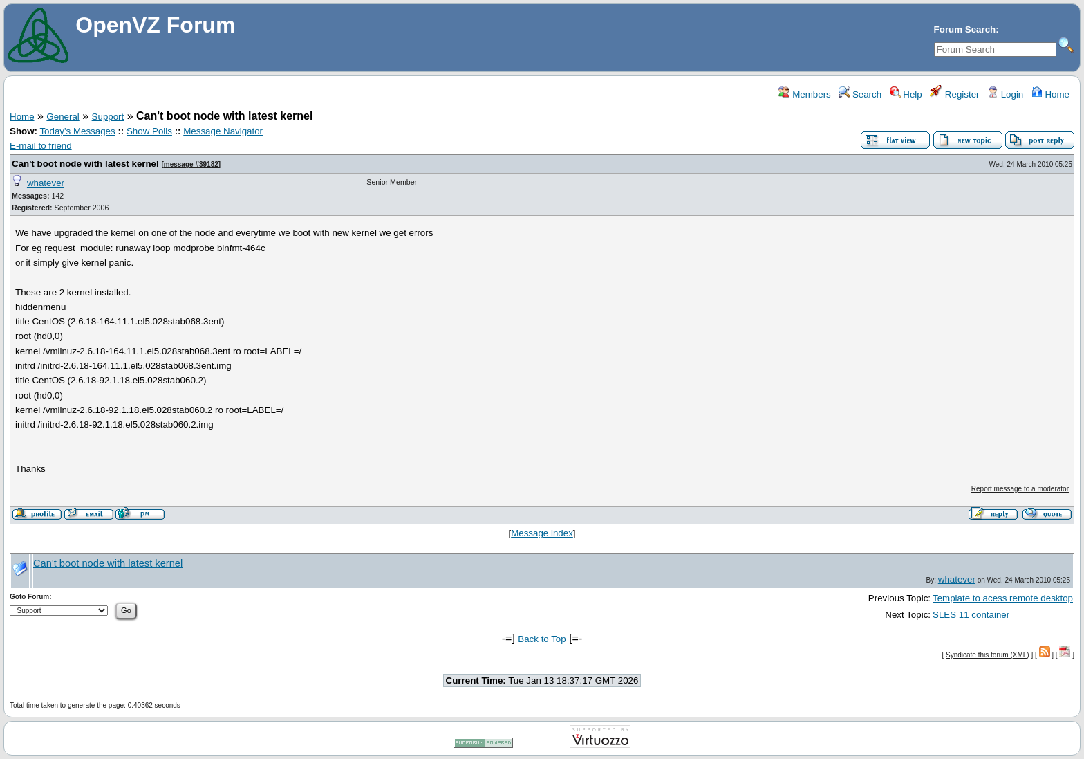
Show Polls (149, 131)
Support (108, 116)
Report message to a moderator (1020, 489)
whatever (45, 183)
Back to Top (542, 639)
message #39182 (191, 164)
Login (1005, 94)
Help (906, 94)
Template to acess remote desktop (1003, 598)
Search (860, 94)
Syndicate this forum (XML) (987, 655)
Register (954, 94)
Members (804, 94)
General (62, 116)
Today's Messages (77, 131)
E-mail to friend (41, 145)
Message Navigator (223, 131)
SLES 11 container (971, 615)
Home (1050, 94)
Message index (542, 533)
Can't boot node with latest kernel (85, 163)
